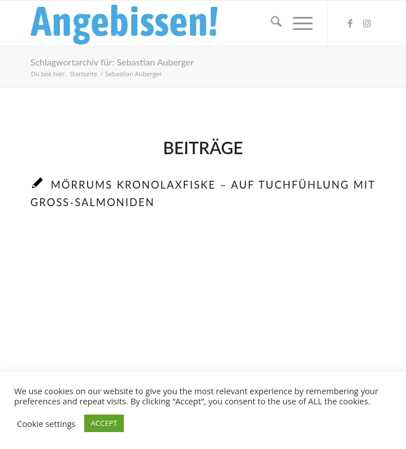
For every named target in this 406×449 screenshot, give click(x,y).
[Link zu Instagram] (367, 23)
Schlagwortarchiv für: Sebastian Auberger (112, 61)
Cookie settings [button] (46, 424)
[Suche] (271, 23)
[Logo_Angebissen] (168, 23)
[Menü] (297, 23)
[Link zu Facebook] (350, 23)
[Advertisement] (203, 332)
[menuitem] (271, 23)
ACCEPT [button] (104, 423)
